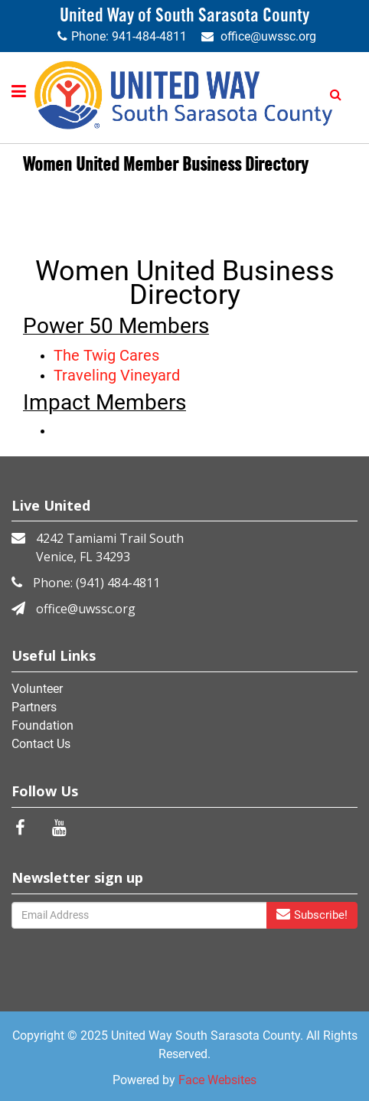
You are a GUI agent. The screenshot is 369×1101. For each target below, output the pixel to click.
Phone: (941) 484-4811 (96, 582)
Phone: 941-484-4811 (129, 36)
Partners (34, 707)
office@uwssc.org (268, 36)
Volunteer (37, 688)
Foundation (42, 725)
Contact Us (40, 744)
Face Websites (217, 1080)
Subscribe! (312, 914)
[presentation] (88, 955)
